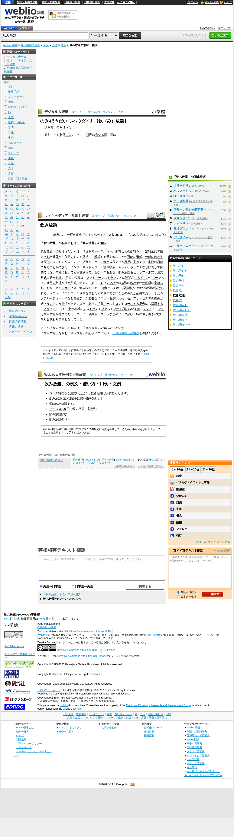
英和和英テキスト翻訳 (62, 550)
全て (6, 82)
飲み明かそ (180, 320)
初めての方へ (207, 28)
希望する (100, 256)
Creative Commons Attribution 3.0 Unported (83, 656)
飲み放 (177, 290)
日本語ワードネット (48, 690)
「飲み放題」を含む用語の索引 (62, 594)
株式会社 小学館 (46, 627)
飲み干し (179, 266)
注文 (160, 272)
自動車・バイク (17, 107)
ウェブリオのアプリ (70, 727)
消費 (100, 303)
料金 (151, 251)
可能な (131, 256)
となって (71, 319)
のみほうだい (65, 251)
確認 (130, 293)
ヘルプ (228, 2)
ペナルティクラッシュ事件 (192, 482)
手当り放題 (107, 460)
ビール (53, 408)
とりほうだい (104, 462)
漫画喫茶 (109, 267)
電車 (11, 101)
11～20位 (193, 469)
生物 (11, 158)
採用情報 (149, 735)
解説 (103, 243)
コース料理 (56, 393)
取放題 (91, 462)
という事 (59, 303)
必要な (92, 298)
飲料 (133, 251)
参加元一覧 (224, 28)
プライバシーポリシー (29, 743)
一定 (145, 251)
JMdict (64, 705)
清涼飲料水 (89, 251)
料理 (89, 134)
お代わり (53, 319)
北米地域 (74, 308)
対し (94, 282)
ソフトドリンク (153, 308)
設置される (132, 277)
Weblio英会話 (18, 316)
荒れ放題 (78, 460)
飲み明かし (180, 305)
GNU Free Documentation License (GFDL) (88, 631)
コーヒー (82, 314)
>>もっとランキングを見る (213, 541)
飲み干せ (179, 285)
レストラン (90, 308)
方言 (11, 173)
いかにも (181, 495)
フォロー (181, 528)
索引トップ (78, 111)
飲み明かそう (182, 324)
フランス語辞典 (196, 751)
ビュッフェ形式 (143, 272)
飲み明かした (182, 310)
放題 (63, 45)
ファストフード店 (113, 308)
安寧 (179, 509)
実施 (136, 261)
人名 (11, 168)
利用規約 (21, 739)
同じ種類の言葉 (30, 45)
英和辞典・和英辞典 (198, 735)
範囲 (56, 256)
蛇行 (179, 535)
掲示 (92, 408)
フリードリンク (183, 185)
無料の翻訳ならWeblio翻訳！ (65, 15)
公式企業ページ (153, 727)
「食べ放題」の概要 (125, 333)
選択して (88, 256)
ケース (101, 272)
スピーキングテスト (22, 331)
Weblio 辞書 (212, 2)
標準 (62, 314)
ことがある (48, 308)
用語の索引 (93, 111)
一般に (149, 256)
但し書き (148, 314)
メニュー (56, 293)
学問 (11, 127)
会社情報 (149, 731)
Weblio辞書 (43, 634)
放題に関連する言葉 (51, 460)
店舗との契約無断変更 (188, 209)
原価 (47, 261)
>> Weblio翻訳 (221, 550)
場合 (142, 303)
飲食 (151, 267)
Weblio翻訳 (193, 739)
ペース (107, 303)
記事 (65, 243)
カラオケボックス (130, 267)
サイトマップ (24, 747)
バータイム (180, 237)
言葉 (46, 45)
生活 (11, 137)
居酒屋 (126, 288)
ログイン (192, 2)
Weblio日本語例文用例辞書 (65, 374)
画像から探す (66, 731)
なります (121, 393)
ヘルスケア (15, 142)
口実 (179, 502)
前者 (68, 277)
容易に (128, 261)
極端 (179, 522)
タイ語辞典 (193, 759)
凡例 (121, 111)
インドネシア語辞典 (198, 755)
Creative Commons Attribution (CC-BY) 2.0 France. (86, 650)
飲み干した (180, 270)
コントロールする (127, 303)
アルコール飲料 (110, 251)
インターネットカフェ (85, 267)
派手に (75, 398)
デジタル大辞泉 (56, 112)
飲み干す (179, 280)
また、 (83, 303)
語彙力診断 (16, 326)
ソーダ (122, 314)
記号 (8, 297)
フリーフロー (182, 245)
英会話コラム (18, 311)
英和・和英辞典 (51, 2)
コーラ (104, 314)
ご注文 (71, 393)
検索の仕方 (22, 731)
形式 (139, 256)
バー (67, 419)
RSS (132, 784)
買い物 (84, 398)
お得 (109, 393)
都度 (76, 298)
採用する (157, 303)
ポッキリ (179, 223)
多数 (151, 261)
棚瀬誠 (180, 489)
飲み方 (177, 300)
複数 (124, 282)
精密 (179, 475)
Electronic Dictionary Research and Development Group (158, 705)
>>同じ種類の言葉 (124, 466)
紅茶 (94, 314)
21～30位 (208, 469)
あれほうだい (91, 460)
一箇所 (146, 282)
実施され (82, 272)
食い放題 (101, 134)
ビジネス (13, 86)
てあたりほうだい (125, 460)
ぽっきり (179, 196)
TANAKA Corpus (14, 646)
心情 (55, 45)
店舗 (85, 261)
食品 (11, 163)
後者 (104, 288)
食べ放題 (50, 243)
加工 (82, 298)
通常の (51, 282)
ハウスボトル (182, 190)
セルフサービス (66, 288)
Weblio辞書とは (25, 727)
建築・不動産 (16, 122)
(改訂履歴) (153, 634)
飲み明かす (180, 315)
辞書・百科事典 (17, 178)
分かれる (56, 277)
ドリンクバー (149, 277)
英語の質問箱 (18, 321)
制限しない (66, 134)
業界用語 (13, 91)
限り (44, 319)
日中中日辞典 (72, 2)
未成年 (104, 293)
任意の (69, 256)
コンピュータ (16, 96)
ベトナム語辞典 (196, 763)
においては (132, 308)
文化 (11, 132)
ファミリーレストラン (101, 277)
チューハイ (60, 298)
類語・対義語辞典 (27, 2)
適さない (47, 303)
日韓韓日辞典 (92, 2)
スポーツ (13, 153)
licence (77, 708)
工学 (11, 117)
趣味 (11, 148)
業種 (59, 272)
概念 (179, 515)
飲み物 (158, 256)
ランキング (109, 111)
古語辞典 (109, 2)
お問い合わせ (109, 727)
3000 (62, 408)
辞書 (7, 2)
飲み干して (180, 275)
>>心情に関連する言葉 (151, 466)
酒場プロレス (182, 228)
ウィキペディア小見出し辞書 (66, 215)
